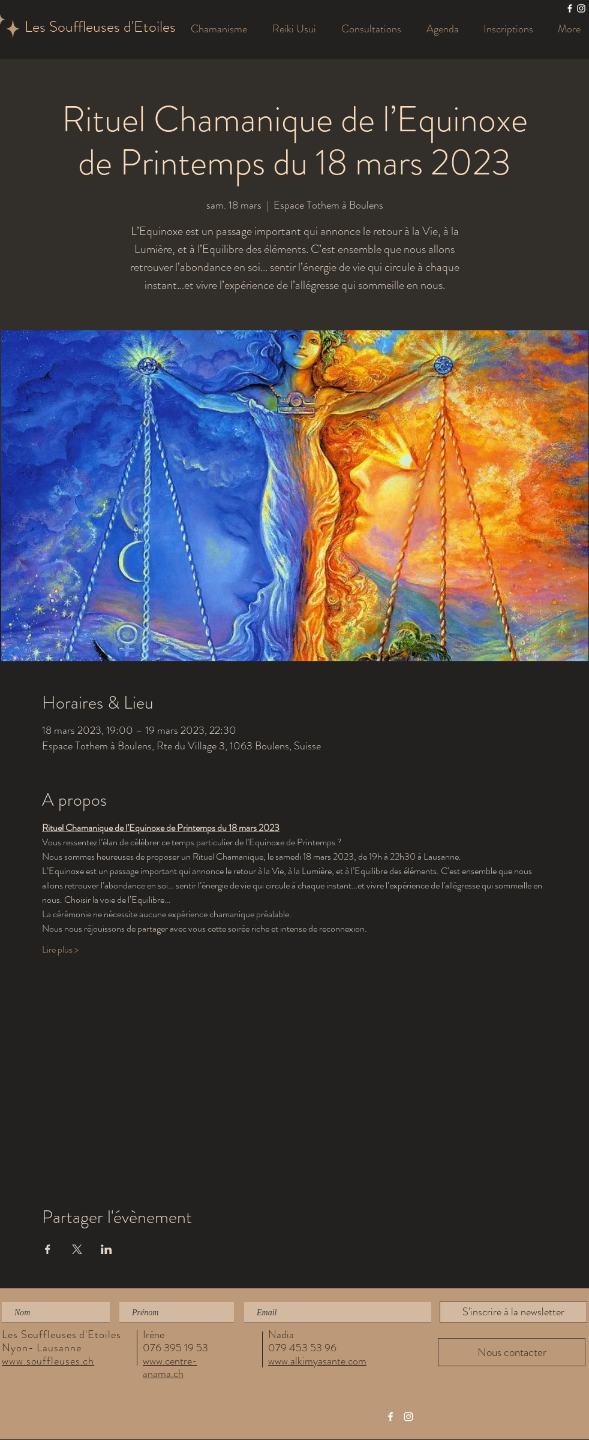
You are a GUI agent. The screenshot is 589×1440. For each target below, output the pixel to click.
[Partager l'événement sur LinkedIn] (106, 1249)
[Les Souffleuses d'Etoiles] (112, 27)
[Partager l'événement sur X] (77, 1249)
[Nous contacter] (511, 1352)
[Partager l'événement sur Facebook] (47, 1249)
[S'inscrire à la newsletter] (513, 1312)
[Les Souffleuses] (569, 8)
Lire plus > (60, 949)
